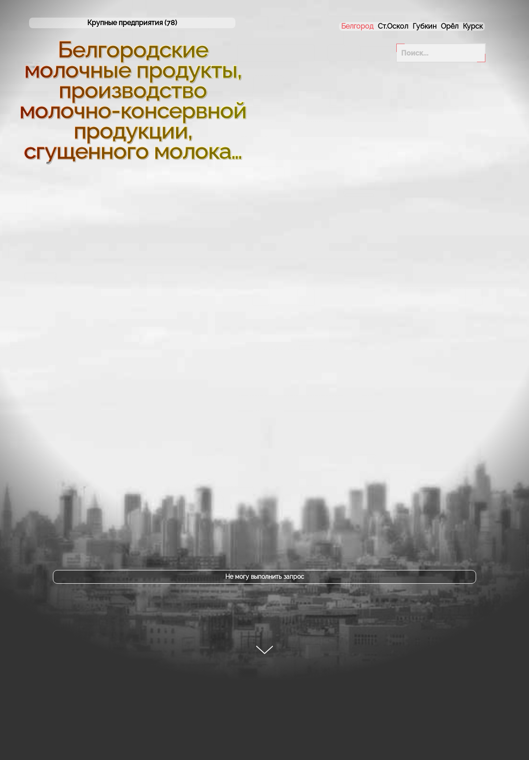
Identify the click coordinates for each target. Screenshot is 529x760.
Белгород (357, 26)
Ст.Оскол (393, 26)
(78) (132, 22)
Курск (473, 26)
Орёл (449, 26)
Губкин (424, 26)
